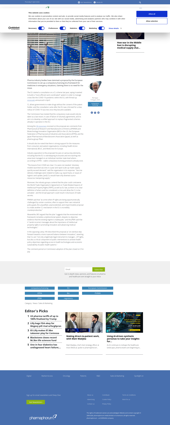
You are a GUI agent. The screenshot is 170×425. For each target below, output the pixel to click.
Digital (29, 376)
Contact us (91, 404)
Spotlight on (138, 376)
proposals (31, 100)
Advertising (91, 399)
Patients (83, 376)
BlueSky (35, 407)
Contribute (106, 395)
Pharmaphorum (43, 417)
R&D (98, 376)
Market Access (47, 376)
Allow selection (152, 13)
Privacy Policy (106, 404)
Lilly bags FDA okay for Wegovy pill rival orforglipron (45, 325)
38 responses (41, 126)
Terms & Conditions (129, 395)
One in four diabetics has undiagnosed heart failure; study (44, 347)
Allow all (152, 6)
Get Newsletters (35, 402)
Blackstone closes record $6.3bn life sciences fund (43, 339)
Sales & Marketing (117, 376)
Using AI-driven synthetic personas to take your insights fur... (123, 339)
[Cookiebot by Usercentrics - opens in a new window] (14, 20)
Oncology (66, 376)
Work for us (126, 399)
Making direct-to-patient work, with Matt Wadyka (82, 337)
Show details (114, 20)
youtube (28, 407)
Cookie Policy (106, 399)
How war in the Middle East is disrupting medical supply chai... (129, 45)
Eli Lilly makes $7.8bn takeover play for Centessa (44, 332)
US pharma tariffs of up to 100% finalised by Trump (44, 317)
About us (90, 395)
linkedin (31, 407)
